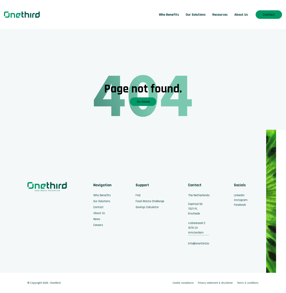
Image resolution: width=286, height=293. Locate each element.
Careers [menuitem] (98, 225)
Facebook (240, 205)
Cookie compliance (183, 283)
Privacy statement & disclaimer (215, 283)
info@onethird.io (198, 243)
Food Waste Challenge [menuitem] (150, 201)
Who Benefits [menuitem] (169, 14)
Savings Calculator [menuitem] (147, 207)
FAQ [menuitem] (138, 195)
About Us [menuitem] (241, 14)
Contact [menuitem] (98, 207)
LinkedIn (239, 195)
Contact (269, 14)
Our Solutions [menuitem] (196, 14)
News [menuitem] (96, 219)
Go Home (143, 101)
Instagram (240, 200)
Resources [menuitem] (220, 14)
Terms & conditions (248, 283)
